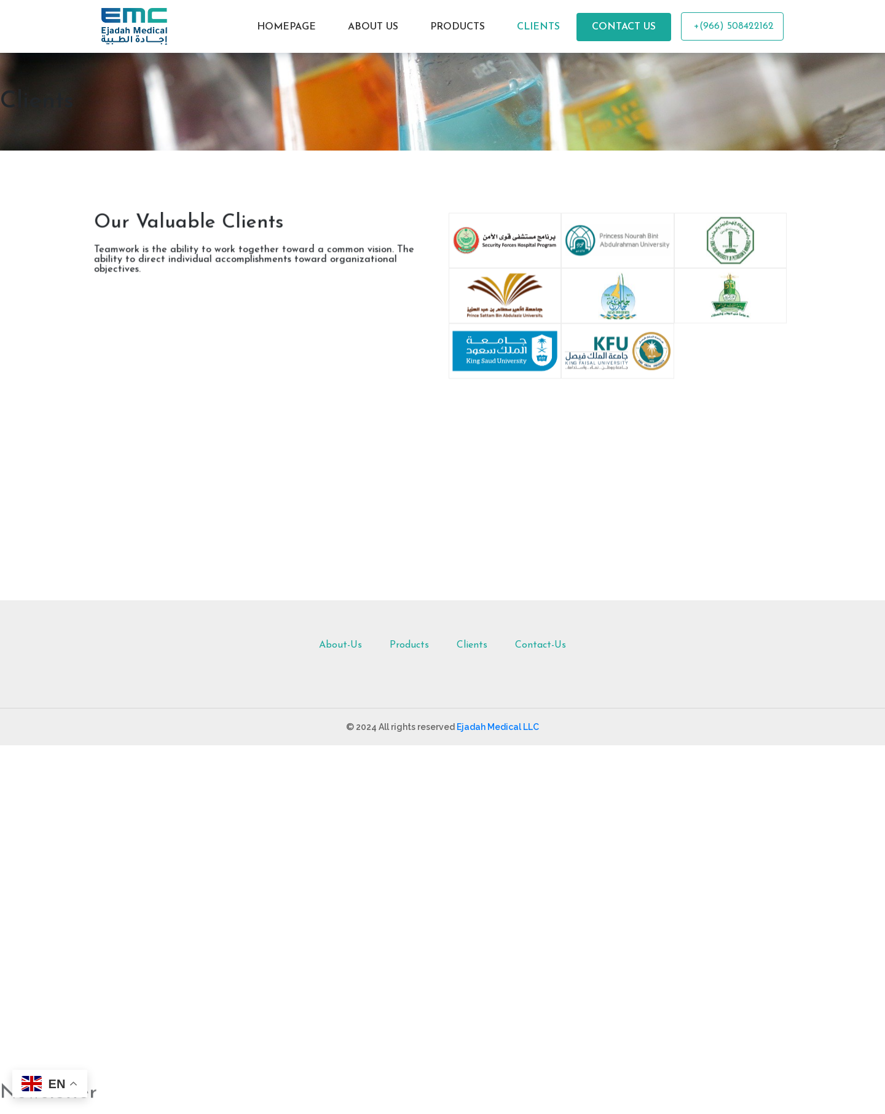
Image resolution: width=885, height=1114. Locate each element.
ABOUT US (373, 27)
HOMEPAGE (286, 27)
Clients (472, 645)
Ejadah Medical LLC (498, 727)
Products (409, 645)
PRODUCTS (457, 27)
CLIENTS (538, 27)
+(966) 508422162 (732, 26)
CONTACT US (624, 27)
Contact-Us (540, 645)
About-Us (340, 645)
